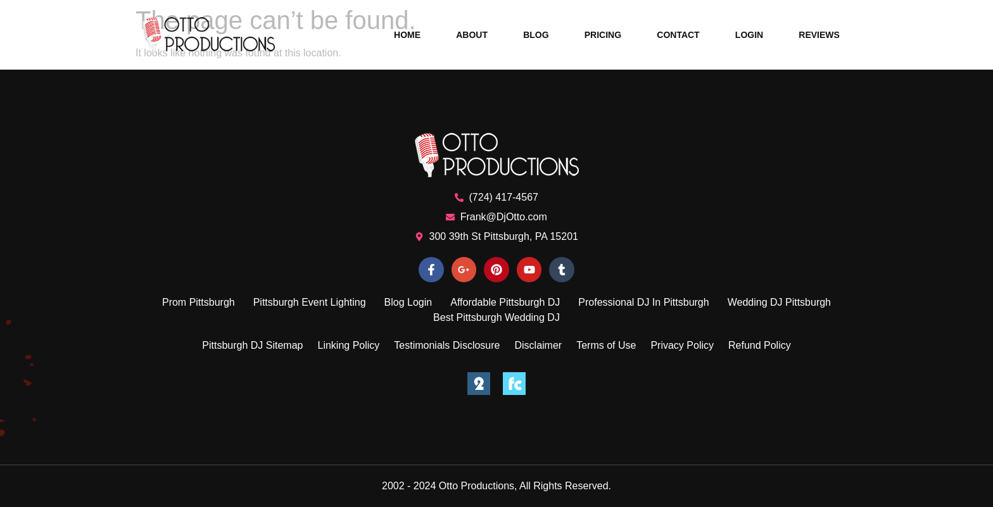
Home (407, 35)
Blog (535, 35)
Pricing (603, 35)
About (472, 35)
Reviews (819, 35)
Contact (678, 35)
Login (749, 35)
